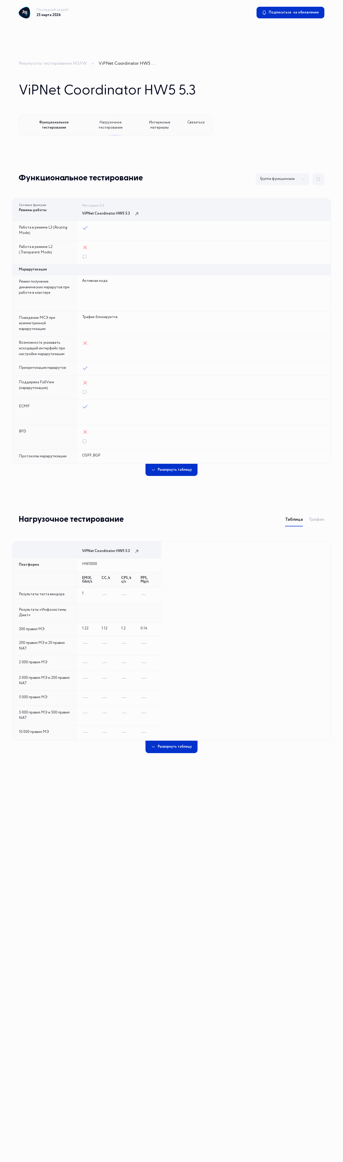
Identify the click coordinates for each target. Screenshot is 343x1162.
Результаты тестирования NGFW (53, 63)
